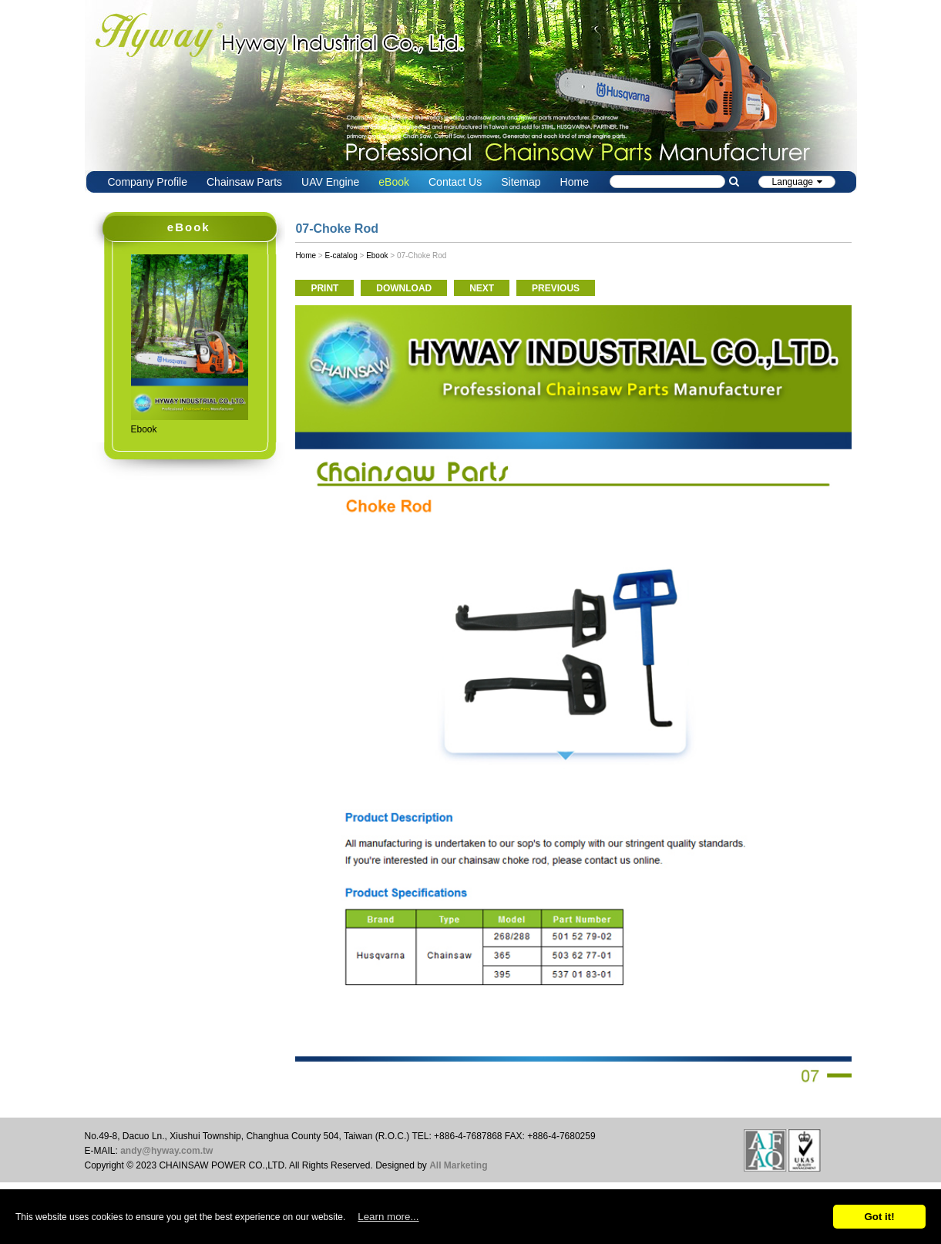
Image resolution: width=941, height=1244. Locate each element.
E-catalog (340, 255)
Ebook (377, 255)
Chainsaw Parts (244, 182)
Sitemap (520, 182)
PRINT (324, 288)
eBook (393, 182)
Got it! (879, 1216)
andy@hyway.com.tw (166, 1150)
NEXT (481, 288)
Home (574, 182)
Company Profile (148, 182)
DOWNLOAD (404, 288)
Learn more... (388, 1216)
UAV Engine (330, 182)
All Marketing (458, 1165)
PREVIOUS (556, 288)
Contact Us (455, 182)
